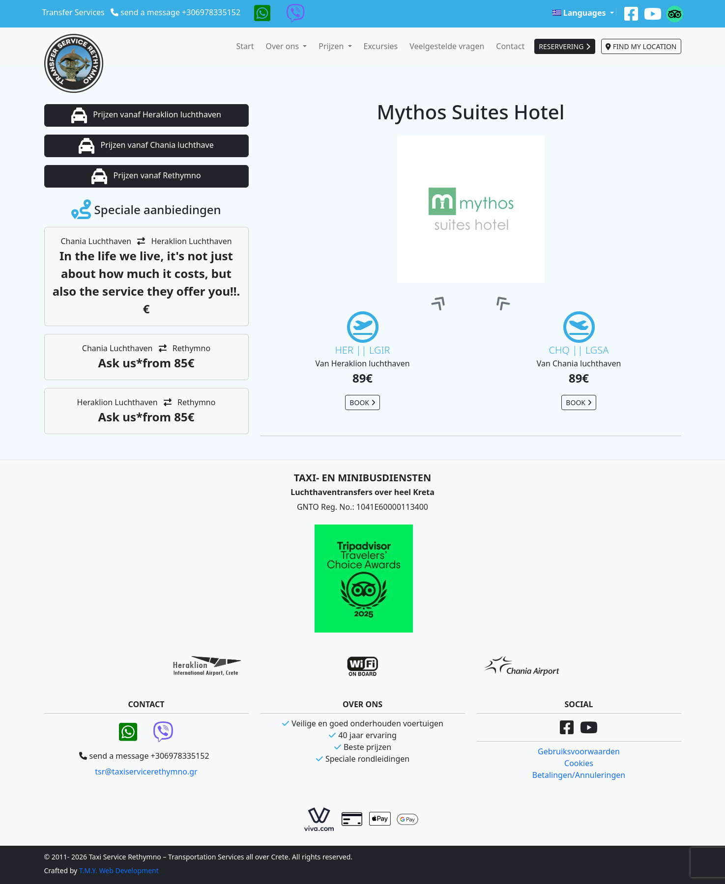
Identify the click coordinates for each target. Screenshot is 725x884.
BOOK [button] (362, 402)
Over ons (283, 46)
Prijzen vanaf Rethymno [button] (146, 176)
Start (245, 46)
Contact (510, 46)
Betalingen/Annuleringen (578, 775)
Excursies (381, 46)
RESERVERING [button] (565, 46)
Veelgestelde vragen (446, 46)
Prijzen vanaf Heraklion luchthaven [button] (146, 115)
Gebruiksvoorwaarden (579, 751)
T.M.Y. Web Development (119, 870)
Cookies (578, 763)
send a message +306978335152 (180, 12)
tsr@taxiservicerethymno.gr (146, 771)
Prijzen (332, 46)
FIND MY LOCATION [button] (641, 46)
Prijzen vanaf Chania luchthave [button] (146, 146)
